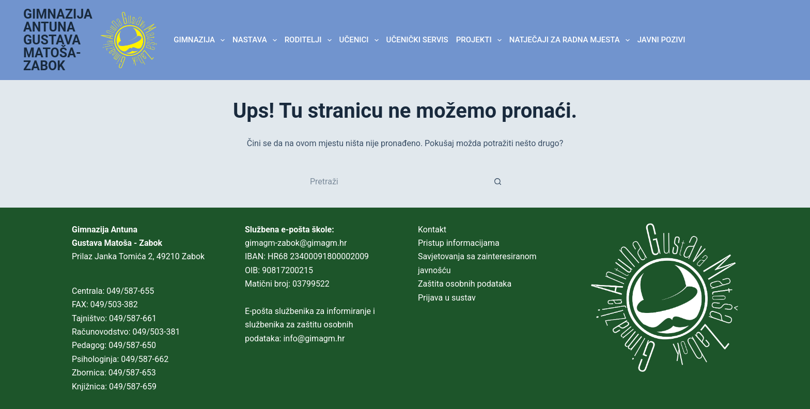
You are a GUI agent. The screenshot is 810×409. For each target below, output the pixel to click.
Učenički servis (417, 39)
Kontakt (432, 229)
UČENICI (361, 40)
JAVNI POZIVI (661, 39)
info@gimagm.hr (314, 338)
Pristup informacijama (459, 243)
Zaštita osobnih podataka (464, 284)
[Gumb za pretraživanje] (498, 181)
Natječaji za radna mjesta (571, 40)
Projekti (481, 40)
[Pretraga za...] (395, 181)
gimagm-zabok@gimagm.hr (296, 243)
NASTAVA (256, 40)
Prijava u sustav (447, 298)
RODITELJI (310, 40)
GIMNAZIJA (201, 40)
